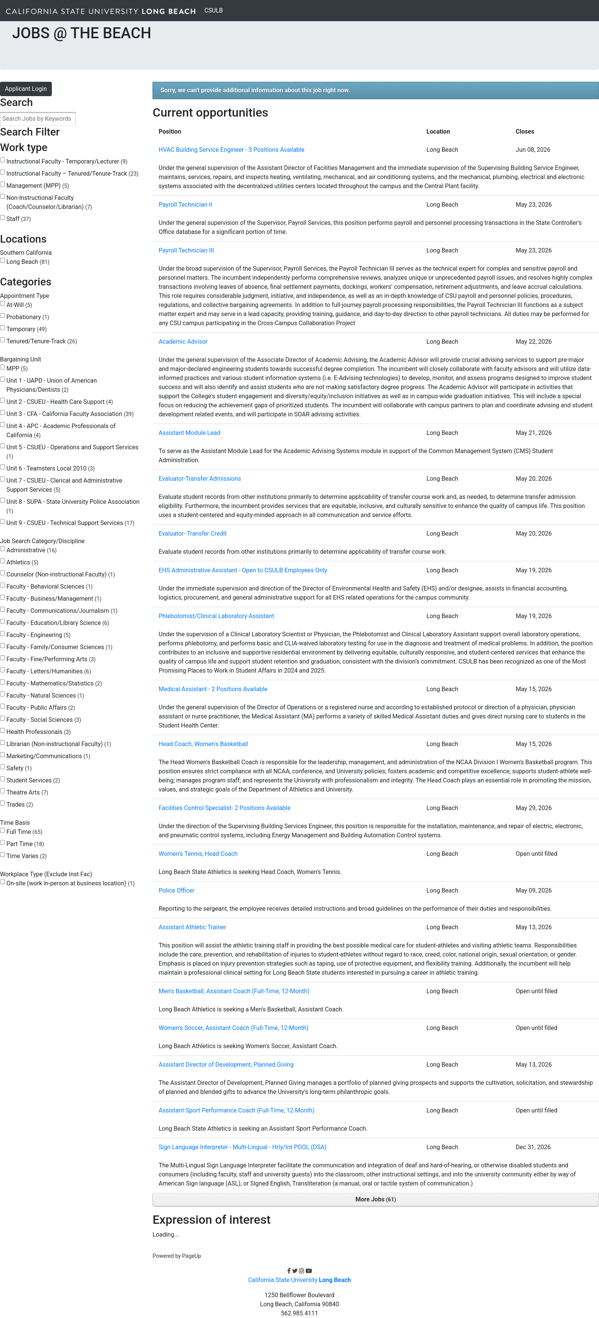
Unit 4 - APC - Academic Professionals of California (60, 430)
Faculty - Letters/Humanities (48, 671)
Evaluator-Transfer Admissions (200, 478)
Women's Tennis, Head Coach (198, 853)
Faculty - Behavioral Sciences (49, 586)
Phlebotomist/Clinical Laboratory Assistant (216, 616)
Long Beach (28, 261)
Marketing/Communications (48, 756)
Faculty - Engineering (38, 635)
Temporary (26, 329)
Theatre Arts (27, 792)
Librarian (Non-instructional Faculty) (58, 744)
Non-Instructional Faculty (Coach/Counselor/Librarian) (49, 202)
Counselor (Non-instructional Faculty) (60, 574)
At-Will (19, 304)
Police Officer (176, 890)
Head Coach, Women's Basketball (203, 744)
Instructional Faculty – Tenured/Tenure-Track (72, 173)
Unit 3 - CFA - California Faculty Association (70, 414)
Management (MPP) (37, 185)
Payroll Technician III (186, 250)
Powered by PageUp (176, 1256)
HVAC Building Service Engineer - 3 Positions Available (231, 149)
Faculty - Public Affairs (40, 707)
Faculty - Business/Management (53, 598)
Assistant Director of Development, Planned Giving (226, 1064)
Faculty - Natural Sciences (45, 695)
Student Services (33, 780)
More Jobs (376, 1199)
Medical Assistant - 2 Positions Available (213, 689)
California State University (299, 1280)
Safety (19, 768)
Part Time (25, 844)
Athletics (22, 562)
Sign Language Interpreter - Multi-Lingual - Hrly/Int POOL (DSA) (243, 1147)
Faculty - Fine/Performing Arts (51, 659)
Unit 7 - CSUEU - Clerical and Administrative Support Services (64, 485)
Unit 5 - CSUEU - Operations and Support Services (72, 452)
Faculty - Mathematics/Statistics (54, 683)
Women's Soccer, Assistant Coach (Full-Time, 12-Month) (233, 1027)
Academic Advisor (183, 341)
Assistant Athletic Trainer (192, 927)
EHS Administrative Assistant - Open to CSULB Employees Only (243, 570)
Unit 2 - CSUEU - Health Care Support (59, 401)
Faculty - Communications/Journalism (62, 610)
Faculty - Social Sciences (43, 719)
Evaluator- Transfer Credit (193, 533)
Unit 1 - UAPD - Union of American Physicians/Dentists (51, 385)
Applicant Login (26, 88)
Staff (18, 219)
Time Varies (26, 856)
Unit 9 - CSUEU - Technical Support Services (70, 523)
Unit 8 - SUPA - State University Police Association (73, 506)
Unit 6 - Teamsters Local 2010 (50, 468)
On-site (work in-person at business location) (70, 883)
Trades (19, 804)
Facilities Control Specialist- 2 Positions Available (224, 808)
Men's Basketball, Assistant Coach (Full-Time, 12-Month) (234, 991)
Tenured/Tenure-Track (41, 341)
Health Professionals (38, 731)
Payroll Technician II (185, 204)
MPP (17, 368)
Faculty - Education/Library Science (57, 622)
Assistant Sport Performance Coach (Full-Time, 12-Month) (236, 1110)
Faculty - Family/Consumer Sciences (59, 647)
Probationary (27, 317)
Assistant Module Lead (189, 432)
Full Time (24, 831)
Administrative (31, 550)
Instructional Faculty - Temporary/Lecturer (67, 161)
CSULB (215, 10)
